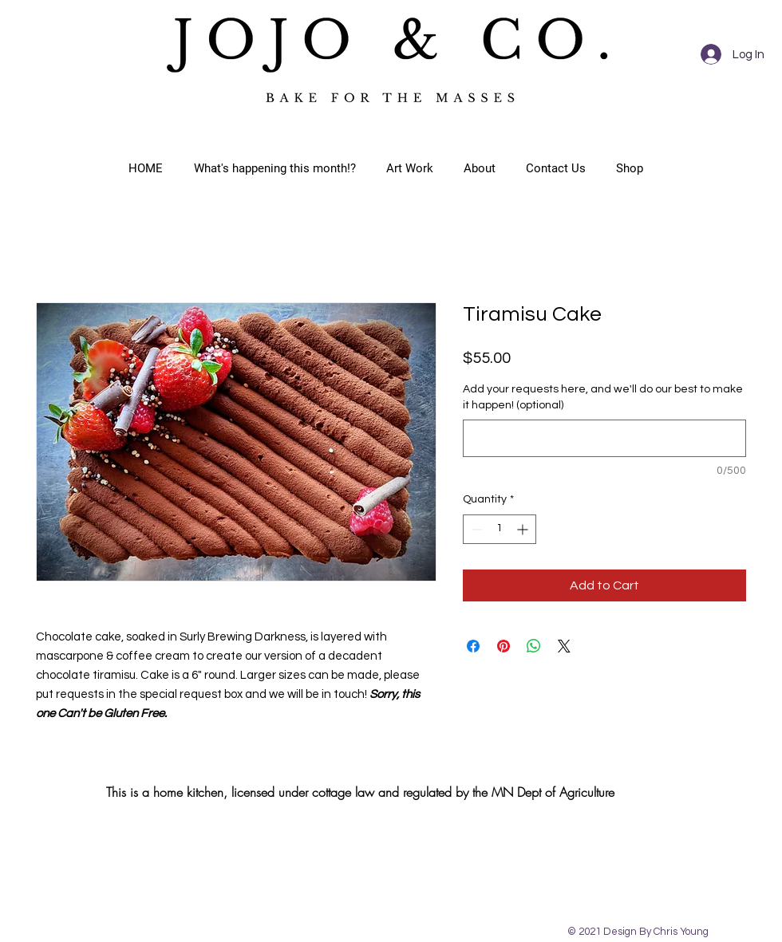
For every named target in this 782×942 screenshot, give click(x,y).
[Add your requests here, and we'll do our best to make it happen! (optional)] (604, 438)
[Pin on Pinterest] (503, 646)
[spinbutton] (499, 529)
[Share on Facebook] (473, 646)
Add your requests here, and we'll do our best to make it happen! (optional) (603, 397)
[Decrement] (475, 529)
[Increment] (524, 529)
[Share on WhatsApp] (533, 646)
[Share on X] (564, 646)
